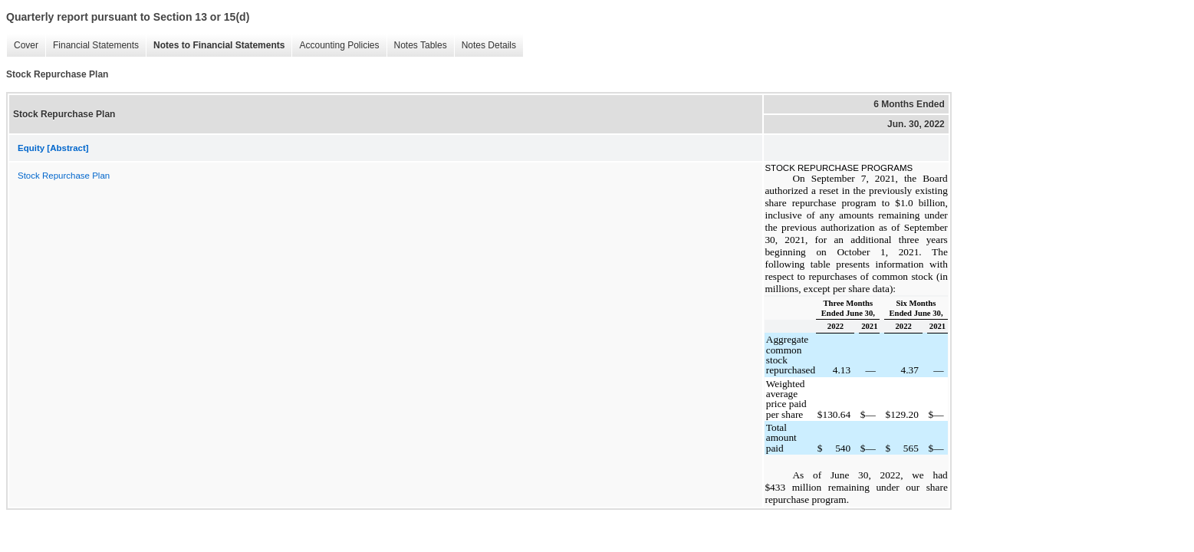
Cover (26, 45)
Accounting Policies (339, 45)
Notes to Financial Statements (219, 45)
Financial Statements (96, 45)
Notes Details (489, 45)
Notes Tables (420, 45)
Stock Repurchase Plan (64, 175)
